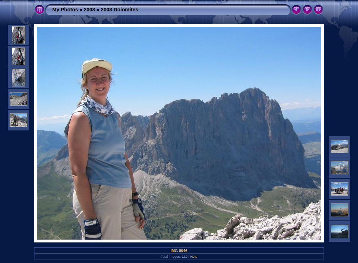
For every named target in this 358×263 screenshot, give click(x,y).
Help (193, 256)
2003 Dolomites (120, 9)
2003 (89, 9)
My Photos (65, 9)
